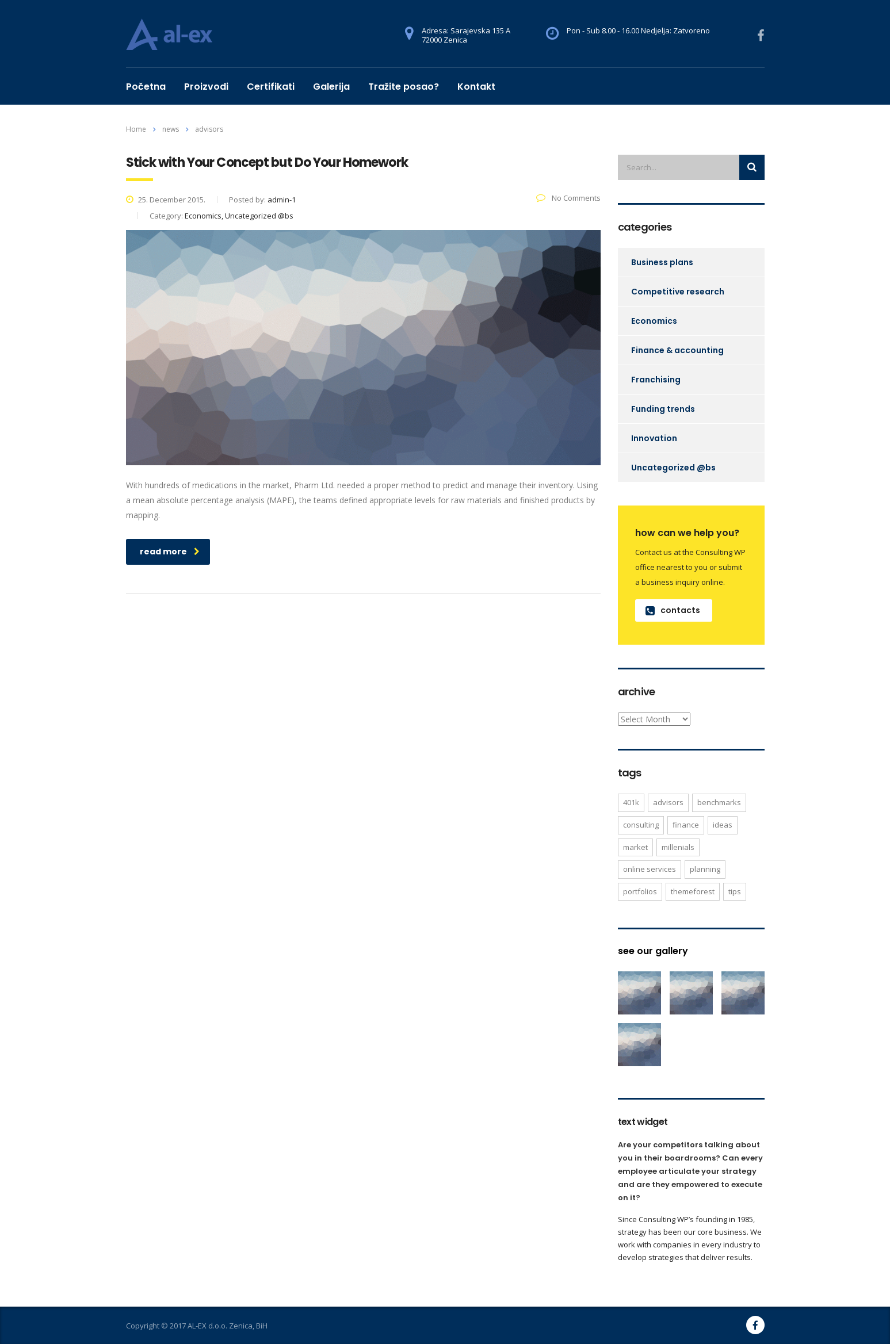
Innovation (654, 438)
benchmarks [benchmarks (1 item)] (719, 802)
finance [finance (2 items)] (686, 825)
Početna (146, 86)
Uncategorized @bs (673, 467)
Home (136, 129)
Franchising (656, 379)
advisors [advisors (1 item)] (668, 802)
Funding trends (663, 409)
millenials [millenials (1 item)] (678, 847)
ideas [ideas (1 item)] (722, 825)
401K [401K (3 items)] (631, 802)
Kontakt (476, 86)
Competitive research (677, 291)
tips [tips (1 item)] (734, 891)
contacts (672, 610)
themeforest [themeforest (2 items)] (693, 891)
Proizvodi (206, 86)
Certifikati (271, 86)
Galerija (331, 86)
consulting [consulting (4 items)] (641, 825)
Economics (654, 321)
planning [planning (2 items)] (705, 869)
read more (170, 551)
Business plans (662, 262)
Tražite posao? (403, 86)
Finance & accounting (677, 350)
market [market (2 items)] (635, 847)
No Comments (568, 198)
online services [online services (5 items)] (649, 869)
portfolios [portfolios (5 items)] (640, 891)
